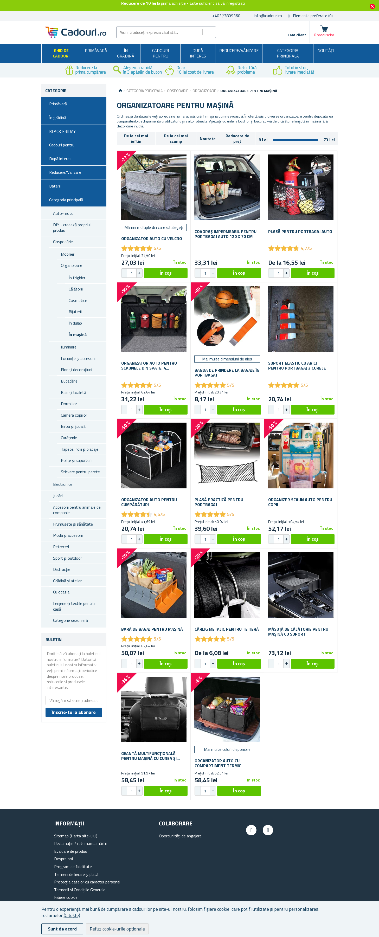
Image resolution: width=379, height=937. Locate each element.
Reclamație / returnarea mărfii (80, 843)
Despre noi (63, 859)
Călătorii (76, 289)
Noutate (208, 138)
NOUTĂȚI (325, 50)
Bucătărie (69, 381)
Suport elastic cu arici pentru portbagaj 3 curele (297, 366)
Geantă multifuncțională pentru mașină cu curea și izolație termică (149, 756)
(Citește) (72, 915)
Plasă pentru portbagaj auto (300, 231)
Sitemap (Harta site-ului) (75, 836)
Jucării (58, 496)
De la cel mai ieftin (136, 139)
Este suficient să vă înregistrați (217, 3)
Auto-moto (63, 213)
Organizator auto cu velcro (151, 238)
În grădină (125, 53)
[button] (139, 273)
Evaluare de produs (70, 851)
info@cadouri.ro (268, 15)
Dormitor (69, 403)
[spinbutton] (131, 273)
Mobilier (67, 254)
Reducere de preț (237, 139)
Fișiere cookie (66, 897)
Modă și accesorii (68, 535)
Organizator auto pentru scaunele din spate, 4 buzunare (149, 366)
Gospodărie (63, 241)
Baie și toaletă (73, 392)
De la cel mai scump (176, 139)
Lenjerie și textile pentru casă (74, 606)
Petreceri (61, 547)
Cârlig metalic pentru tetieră (227, 629)
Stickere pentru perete (80, 472)
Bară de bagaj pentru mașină (152, 629)
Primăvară (96, 50)
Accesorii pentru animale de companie (77, 510)
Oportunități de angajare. (180, 836)
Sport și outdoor (67, 558)
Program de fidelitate (73, 866)
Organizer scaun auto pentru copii (300, 502)
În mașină (78, 334)
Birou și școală (73, 426)
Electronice (62, 484)
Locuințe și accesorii (78, 358)
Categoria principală (288, 53)
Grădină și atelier (67, 581)
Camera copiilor (74, 415)
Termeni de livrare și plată (76, 874)
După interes (198, 53)
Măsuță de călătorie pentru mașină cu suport (298, 632)
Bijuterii (75, 311)
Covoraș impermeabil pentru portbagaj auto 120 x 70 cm (225, 234)
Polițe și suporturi (76, 460)
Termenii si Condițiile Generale (79, 890)
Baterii (55, 186)
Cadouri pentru (160, 53)
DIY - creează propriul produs (72, 228)
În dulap (75, 323)
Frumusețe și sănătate (73, 524)
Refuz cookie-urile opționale (117, 928)
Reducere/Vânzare (239, 50)
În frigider (77, 278)
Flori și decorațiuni (76, 369)
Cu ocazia (61, 592)
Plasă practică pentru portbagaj (219, 502)
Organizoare (71, 265)
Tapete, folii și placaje (79, 449)
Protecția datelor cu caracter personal (87, 882)
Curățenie (69, 438)
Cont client (297, 34)
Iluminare (68, 347)
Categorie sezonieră (70, 620)
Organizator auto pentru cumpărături (149, 502)
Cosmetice (78, 300)
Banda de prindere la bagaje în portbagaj (227, 373)
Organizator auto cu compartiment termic (218, 763)
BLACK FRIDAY (62, 131)
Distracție (61, 569)
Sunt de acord (62, 928)
